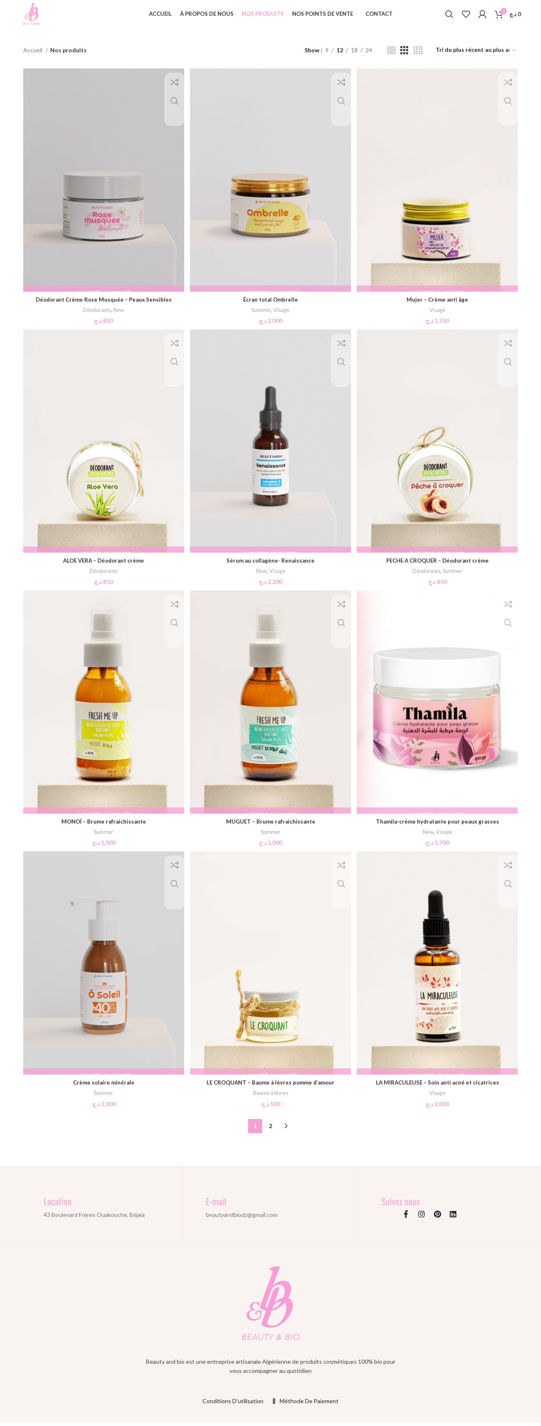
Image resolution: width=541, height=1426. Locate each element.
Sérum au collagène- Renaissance (270, 565)
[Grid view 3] (404, 57)
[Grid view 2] (391, 57)
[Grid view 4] (418, 57)
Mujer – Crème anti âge (438, 304)
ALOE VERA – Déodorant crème (103, 565)
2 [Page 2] (270, 1131)
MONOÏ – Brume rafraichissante (103, 826)
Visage (282, 315)
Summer (261, 315)
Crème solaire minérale (103, 1088)
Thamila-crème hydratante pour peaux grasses (438, 826)
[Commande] (476, 57)
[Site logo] (35, 16)
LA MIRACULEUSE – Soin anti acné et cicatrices (438, 1088)
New (118, 315)
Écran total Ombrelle (270, 304)
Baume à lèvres (270, 1098)
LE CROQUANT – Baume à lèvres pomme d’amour (270, 1088)
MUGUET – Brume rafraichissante (270, 826)
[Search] (449, 18)
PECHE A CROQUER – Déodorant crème (438, 565)
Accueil (33, 57)
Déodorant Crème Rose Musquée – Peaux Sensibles (103, 304)
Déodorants (96, 315)
